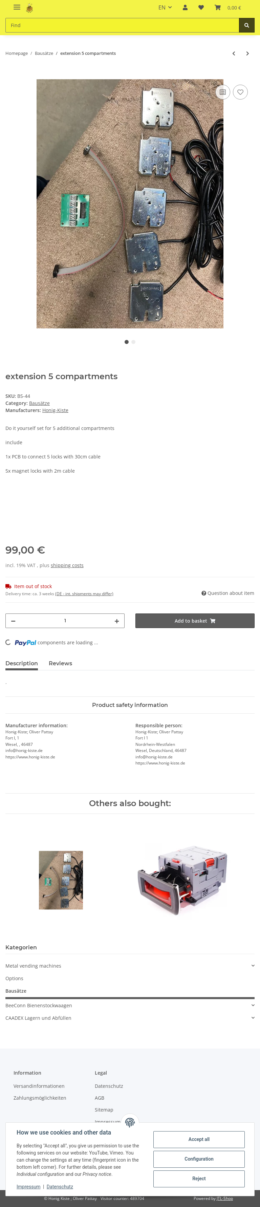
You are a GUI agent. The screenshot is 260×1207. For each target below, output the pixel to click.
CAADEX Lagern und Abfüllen (38, 1018)
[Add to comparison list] (222, 92)
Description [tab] (21, 663)
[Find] (122, 25)
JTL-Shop (225, 1198)
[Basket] (227, 7)
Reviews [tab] (60, 663)
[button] (185, 7)
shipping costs (67, 565)
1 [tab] (127, 342)
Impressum (28, 1186)
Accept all (199, 1139)
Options (14, 978)
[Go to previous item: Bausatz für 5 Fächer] (234, 53)
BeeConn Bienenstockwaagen (38, 1005)
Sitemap (104, 1109)
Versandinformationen (39, 1086)
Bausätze (39, 403)
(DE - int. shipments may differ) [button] (84, 594)
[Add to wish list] (240, 92)
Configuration (199, 1159)
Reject (199, 1178)
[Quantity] (65, 621)
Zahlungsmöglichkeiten (40, 1098)
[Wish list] (201, 7)
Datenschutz (109, 1086)
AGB (99, 1098)
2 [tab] (133, 342)
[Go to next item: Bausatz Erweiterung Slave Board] (248, 53)
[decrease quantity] (13, 621)
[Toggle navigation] (17, 4)
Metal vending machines (33, 966)
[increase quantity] (116, 621)
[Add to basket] (10, 75)
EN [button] (162, 7)
